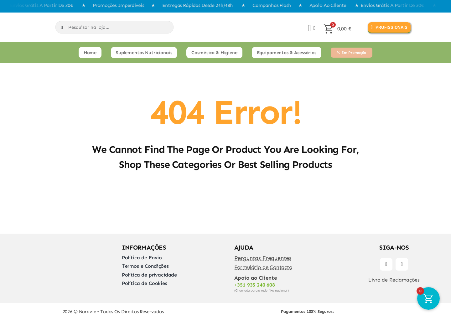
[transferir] (368, 305)
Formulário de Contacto (263, 267)
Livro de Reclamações (394, 280)
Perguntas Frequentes (263, 258)
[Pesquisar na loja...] (114, 27)
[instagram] (402, 264)
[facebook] (386, 264)
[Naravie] (15, 19)
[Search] (61, 27)
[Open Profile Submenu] (313, 28)
